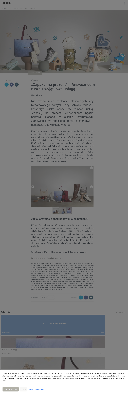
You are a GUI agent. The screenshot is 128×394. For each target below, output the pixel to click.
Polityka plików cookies (36, 389)
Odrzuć (23, 389)
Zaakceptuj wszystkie (10, 389)
